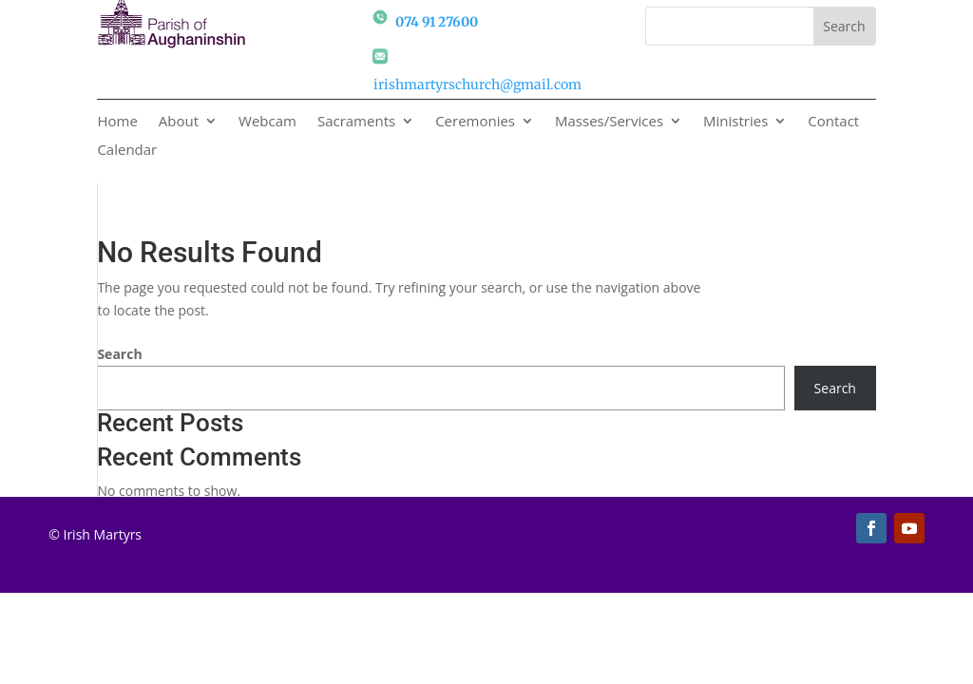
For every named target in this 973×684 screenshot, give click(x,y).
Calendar (127, 150)
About (179, 122)
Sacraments (356, 122)
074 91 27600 (436, 21)
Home (117, 122)
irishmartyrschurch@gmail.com (477, 84)
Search (119, 354)
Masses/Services (609, 122)
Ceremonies (475, 122)
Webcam (267, 122)
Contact (833, 122)
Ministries (735, 122)
